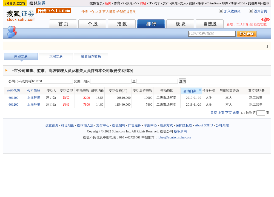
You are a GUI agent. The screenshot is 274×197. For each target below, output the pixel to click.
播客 (201, 3)
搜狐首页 (96, 3)
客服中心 (150, 125)
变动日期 (192, 91)
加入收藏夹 (232, 11)
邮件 (225, 3)
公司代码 (13, 90)
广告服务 (134, 125)
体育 (117, 3)
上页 (221, 113)
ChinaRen (212, 3)
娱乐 (129, 3)
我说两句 (254, 3)
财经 (143, 3)
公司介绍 (222, 125)
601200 (13, 98)
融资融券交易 (91, 56)
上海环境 (33, 98)
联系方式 (166, 125)
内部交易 (20, 56)
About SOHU (204, 125)
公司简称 (33, 90)
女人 (183, 3)
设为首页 (260, 11)
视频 (192, 3)
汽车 (157, 3)
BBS (242, 3)
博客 (233, 3)
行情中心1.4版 (91, 12)
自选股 (209, 24)
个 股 (93, 24)
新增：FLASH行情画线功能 (247, 24)
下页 (228, 113)
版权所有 (180, 131)
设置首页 (51, 125)
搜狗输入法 (85, 125)
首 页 (63, 24)
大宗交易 (55, 56)
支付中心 (102, 125)
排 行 (151, 24)
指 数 (122, 24)
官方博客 (109, 12)
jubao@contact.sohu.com (174, 137)
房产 (165, 3)
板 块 (180, 24)
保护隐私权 (184, 125)
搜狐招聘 (118, 125)
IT (150, 3)
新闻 (108, 3)
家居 (174, 3)
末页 (236, 113)
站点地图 (67, 125)
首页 (213, 113)
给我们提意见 (126, 12)
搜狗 (266, 3)
